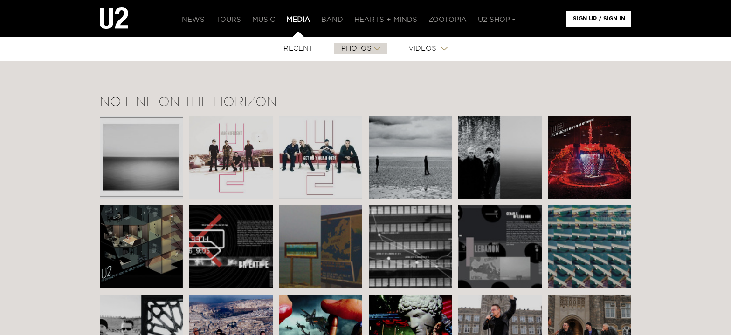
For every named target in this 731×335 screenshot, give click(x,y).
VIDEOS (423, 48)
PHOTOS (356, 48)
